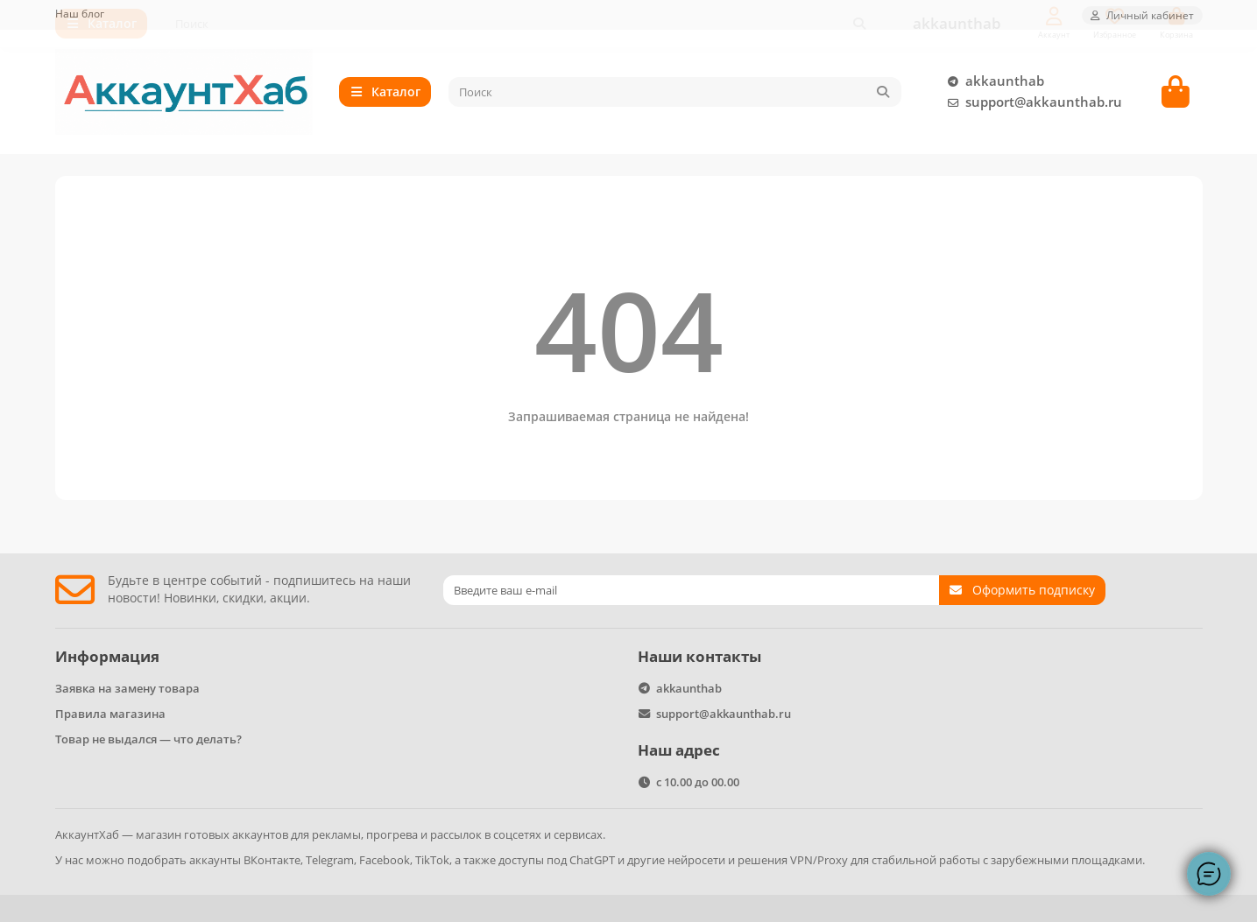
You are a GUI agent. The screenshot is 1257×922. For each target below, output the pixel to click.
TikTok (432, 860)
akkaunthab (992, 84)
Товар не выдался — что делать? (148, 739)
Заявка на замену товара (127, 688)
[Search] (674, 94)
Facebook (384, 860)
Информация (107, 656)
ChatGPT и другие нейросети (647, 860)
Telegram (330, 860)
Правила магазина (110, 713)
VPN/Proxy (819, 860)
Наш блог (79, 13)
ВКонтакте (272, 860)
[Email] (691, 590)
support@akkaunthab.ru (1031, 105)
